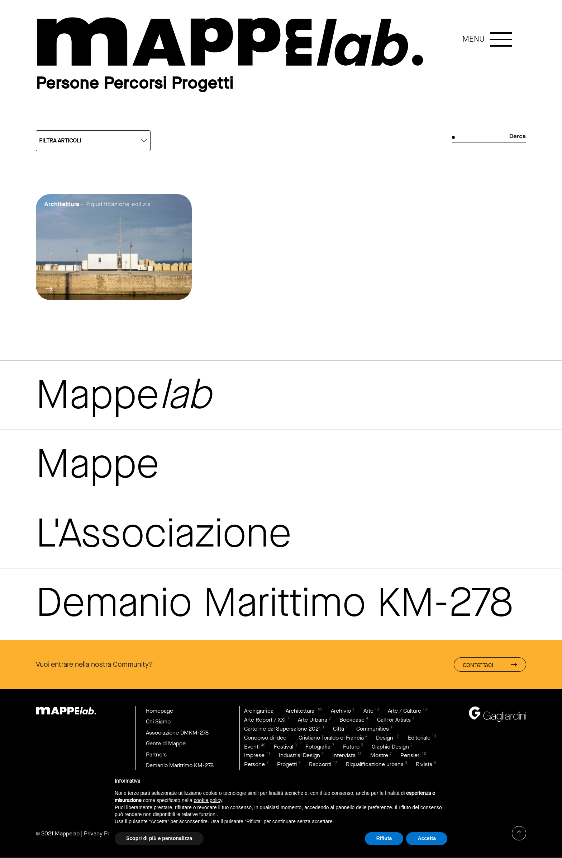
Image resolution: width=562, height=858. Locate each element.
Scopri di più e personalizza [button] (159, 838)
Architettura (300, 710)
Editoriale (419, 737)
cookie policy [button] (208, 800)
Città (338, 728)
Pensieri (410, 755)
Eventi (251, 746)
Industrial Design (299, 755)
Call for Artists (394, 719)
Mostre (379, 755)
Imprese (254, 755)
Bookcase (352, 719)
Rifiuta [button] (384, 838)
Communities (372, 728)
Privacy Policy (101, 833)
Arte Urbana (312, 719)
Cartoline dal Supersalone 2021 (282, 728)
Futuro (351, 746)
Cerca (517, 136)
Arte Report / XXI (265, 719)
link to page (233, 42)
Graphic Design (390, 746)
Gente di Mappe (166, 743)
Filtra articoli (60, 140)
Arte (368, 710)
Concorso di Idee (265, 737)
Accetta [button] (427, 838)
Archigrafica (258, 710)
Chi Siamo (158, 721)
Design (384, 737)
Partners (156, 754)
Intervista (344, 755)
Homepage (159, 710)
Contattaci (490, 664)
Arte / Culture (404, 710)
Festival (283, 746)
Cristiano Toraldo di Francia (331, 737)
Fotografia (317, 746)
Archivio (341, 710)
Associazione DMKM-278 (177, 732)
